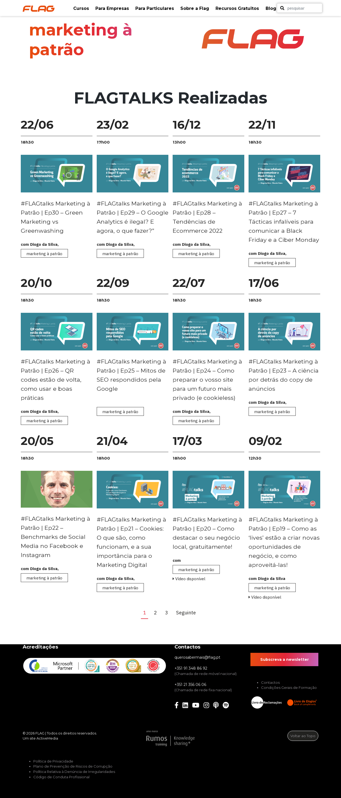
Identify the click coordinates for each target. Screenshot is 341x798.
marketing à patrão (44, 253)
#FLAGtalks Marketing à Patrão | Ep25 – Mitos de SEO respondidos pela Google (131, 375)
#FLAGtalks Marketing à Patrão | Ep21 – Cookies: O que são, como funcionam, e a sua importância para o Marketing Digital (131, 542)
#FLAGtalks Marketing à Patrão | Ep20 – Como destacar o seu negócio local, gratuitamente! (207, 533)
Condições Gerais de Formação (289, 687)
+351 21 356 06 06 (190, 684)
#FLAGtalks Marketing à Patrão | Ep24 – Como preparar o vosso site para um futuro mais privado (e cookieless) (207, 379)
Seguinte (187, 612)
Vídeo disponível (189, 578)
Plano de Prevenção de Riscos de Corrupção (72, 766)
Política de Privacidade (53, 761)
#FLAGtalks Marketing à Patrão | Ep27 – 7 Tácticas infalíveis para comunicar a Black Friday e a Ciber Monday (284, 221)
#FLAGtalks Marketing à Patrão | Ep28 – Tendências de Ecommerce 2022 (207, 217)
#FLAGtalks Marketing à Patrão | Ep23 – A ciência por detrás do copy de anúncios (284, 375)
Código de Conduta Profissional (61, 777)
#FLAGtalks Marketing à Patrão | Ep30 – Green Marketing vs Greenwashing (55, 217)
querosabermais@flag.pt (197, 657)
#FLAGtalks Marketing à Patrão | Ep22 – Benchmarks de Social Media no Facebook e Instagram (55, 536)
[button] (82, 8)
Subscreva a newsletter (284, 659)
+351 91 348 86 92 (190, 668)
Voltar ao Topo (302, 736)
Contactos (270, 682)
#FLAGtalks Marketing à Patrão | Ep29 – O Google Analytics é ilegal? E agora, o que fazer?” (132, 217)
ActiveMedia (47, 738)
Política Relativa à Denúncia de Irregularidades (74, 771)
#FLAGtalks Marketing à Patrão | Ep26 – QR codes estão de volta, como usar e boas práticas (55, 379)
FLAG (39, 733)
